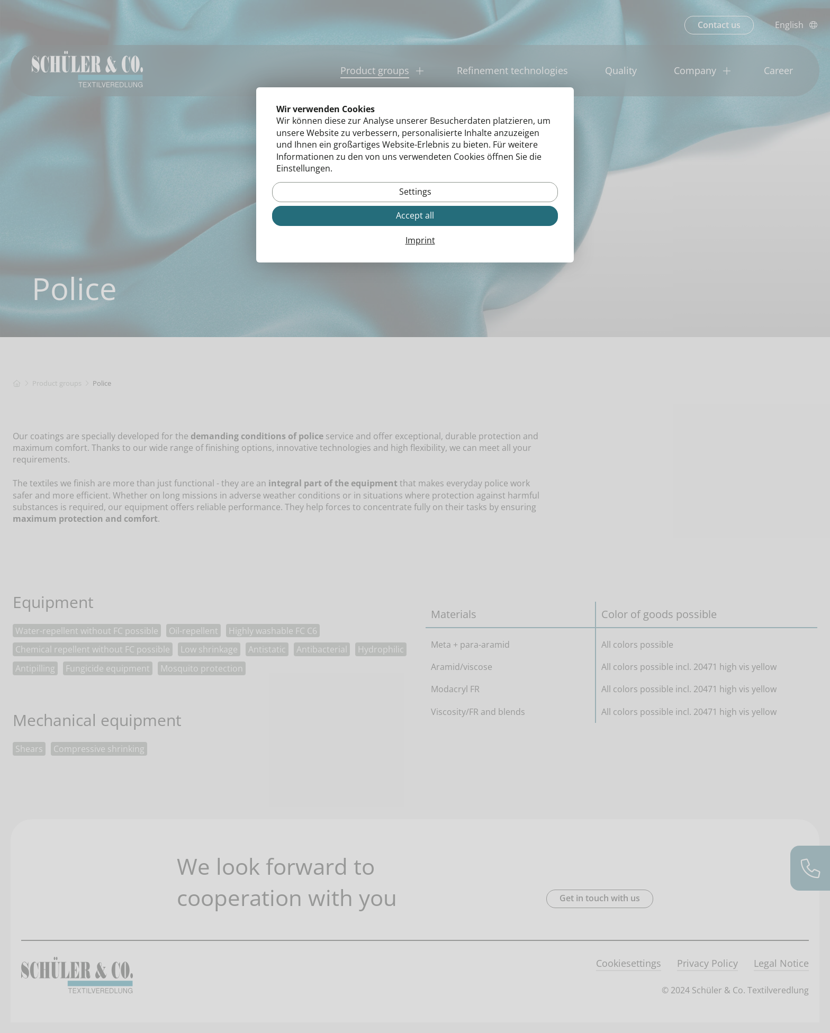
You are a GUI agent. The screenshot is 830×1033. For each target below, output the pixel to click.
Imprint (420, 241)
